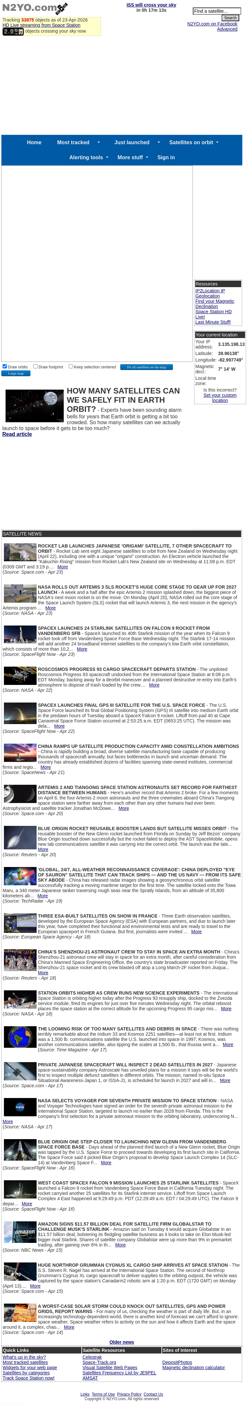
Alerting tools (86, 157)
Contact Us (153, 1394)
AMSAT (90, 1378)
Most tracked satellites (25, 1362)
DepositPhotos (177, 1362)
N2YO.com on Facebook (212, 23)
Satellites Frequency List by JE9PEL (119, 1372)
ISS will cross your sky (151, 5)
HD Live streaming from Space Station (41, 25)
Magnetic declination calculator (193, 1367)
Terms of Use (103, 1394)
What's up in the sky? (24, 1357)
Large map (16, 373)
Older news (121, 1342)
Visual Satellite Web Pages (109, 1367)
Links (85, 1394)
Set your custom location (220, 398)
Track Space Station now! (29, 1378)
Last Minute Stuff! (213, 322)
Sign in (166, 157)
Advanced (227, 29)
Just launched (132, 142)
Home (34, 142)
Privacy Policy (129, 1394)
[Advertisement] (121, 86)
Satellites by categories (26, 1372)
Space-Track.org (99, 1362)
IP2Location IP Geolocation (210, 293)
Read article (17, 434)
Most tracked (73, 142)
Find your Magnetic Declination (214, 304)
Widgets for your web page (30, 1367)
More (63, 566)
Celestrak (92, 1357)
